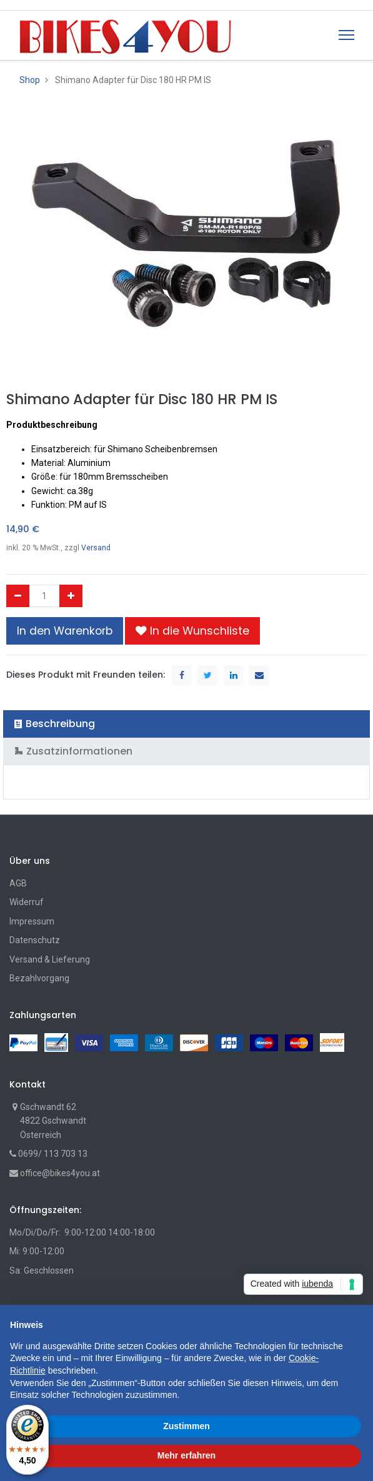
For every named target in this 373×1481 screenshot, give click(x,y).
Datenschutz (34, 940)
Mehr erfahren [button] (186, 1455)
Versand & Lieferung (49, 959)
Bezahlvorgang (39, 978)
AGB (18, 883)
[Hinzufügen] (70, 596)
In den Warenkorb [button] (64, 630)
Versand (96, 547)
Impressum (31, 921)
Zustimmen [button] (186, 1426)
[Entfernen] (17, 596)
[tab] (186, 723)
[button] (192, 631)
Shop (29, 80)
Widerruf (26, 902)
